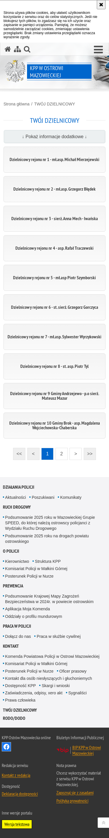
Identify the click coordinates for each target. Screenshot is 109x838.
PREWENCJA (13, 586)
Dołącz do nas (18, 636)
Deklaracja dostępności (20, 794)
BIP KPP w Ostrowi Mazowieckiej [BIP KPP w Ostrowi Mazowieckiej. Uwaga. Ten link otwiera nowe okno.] (86, 750)
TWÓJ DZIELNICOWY (54, 104)
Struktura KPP (48, 561)
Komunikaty (70, 497)
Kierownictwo (17, 561)
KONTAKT (11, 646)
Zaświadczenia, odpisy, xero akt (33, 693)
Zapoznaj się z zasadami (75, 792)
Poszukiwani (43, 497)
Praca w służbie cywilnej (59, 636)
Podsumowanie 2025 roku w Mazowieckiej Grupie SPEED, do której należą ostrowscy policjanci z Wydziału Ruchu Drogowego (50, 523)
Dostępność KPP (20, 685)
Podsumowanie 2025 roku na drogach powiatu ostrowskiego (47, 539)
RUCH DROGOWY (17, 507)
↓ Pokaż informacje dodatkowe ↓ (54, 136)
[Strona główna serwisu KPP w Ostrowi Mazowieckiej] (8, 49)
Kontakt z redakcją (16, 775)
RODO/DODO (14, 718)
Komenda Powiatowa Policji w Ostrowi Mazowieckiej (52, 656)
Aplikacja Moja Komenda (27, 609)
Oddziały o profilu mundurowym (33, 616)
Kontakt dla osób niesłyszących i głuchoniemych (48, 678)
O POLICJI (11, 551)
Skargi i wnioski (55, 685)
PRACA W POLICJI (17, 626)
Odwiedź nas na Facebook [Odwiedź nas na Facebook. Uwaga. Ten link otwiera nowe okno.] (6, 746)
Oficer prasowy (72, 671)
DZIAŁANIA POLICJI (18, 487)
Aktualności (15, 497)
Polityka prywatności (72, 801)
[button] (98, 50)
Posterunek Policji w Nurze (29, 576)
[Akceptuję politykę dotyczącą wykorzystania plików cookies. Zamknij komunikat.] (101, 4)
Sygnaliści (77, 693)
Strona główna (16, 104)
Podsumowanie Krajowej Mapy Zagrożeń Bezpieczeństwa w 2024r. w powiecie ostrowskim (49, 599)
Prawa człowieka (20, 700)
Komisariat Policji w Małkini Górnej (36, 568)
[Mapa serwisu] (17, 49)
